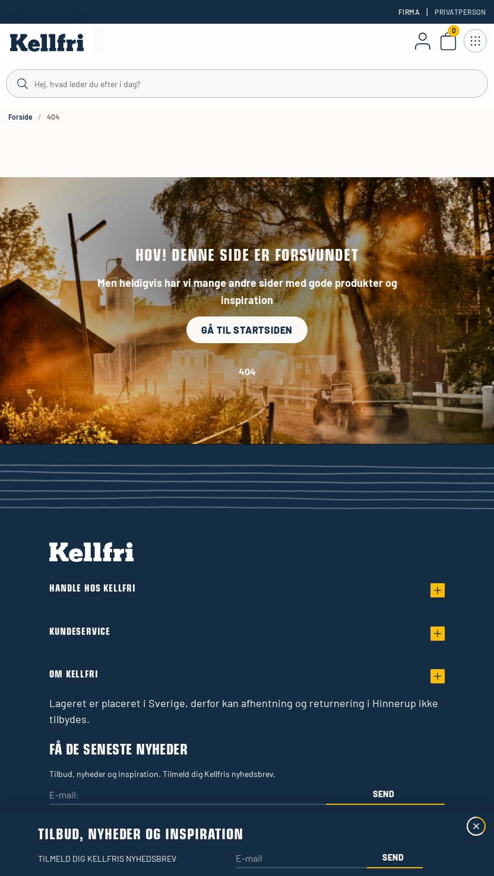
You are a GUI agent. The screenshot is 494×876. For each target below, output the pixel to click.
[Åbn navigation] (475, 41)
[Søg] (247, 83)
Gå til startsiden (247, 329)
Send (384, 794)
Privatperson (460, 12)
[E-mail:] (187, 796)
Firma (409, 12)
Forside (20, 117)
